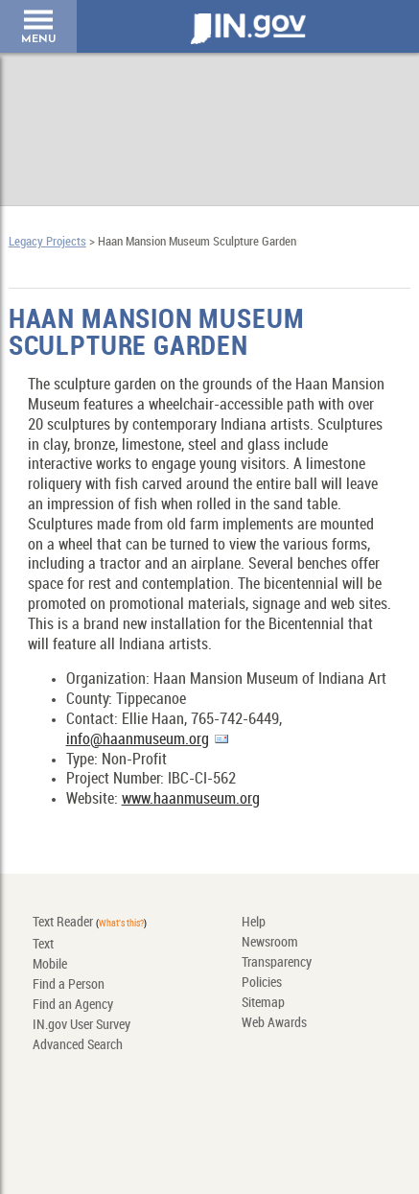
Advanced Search (78, 1045)
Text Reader (63, 922)
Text (43, 944)
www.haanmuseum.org (191, 799)
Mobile (50, 964)
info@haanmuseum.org (137, 740)
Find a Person (69, 984)
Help (254, 922)
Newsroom (270, 942)
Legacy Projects (47, 241)
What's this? (121, 923)
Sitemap (263, 1002)
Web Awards (274, 1023)
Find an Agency (73, 1004)
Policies (262, 982)
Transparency (277, 962)
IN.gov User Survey (81, 1025)
